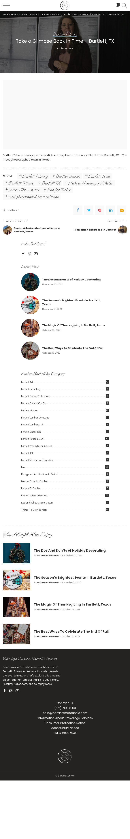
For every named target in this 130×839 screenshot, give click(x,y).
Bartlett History (65, 417)
